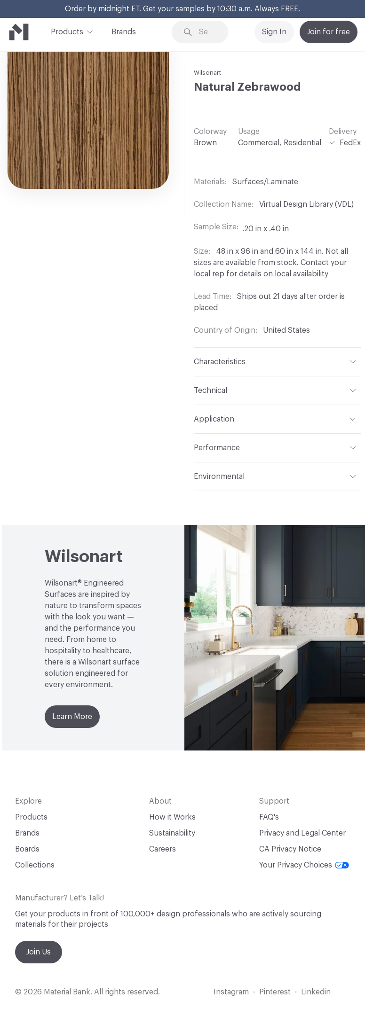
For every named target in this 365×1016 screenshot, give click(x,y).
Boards (27, 849)
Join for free (328, 32)
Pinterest (275, 992)
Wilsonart (207, 73)
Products (67, 31)
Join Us (38, 952)
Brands (123, 32)
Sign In (274, 32)
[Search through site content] (206, 32)
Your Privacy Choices (304, 865)
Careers (162, 849)
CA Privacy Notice (290, 849)
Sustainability (172, 833)
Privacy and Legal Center (302, 833)
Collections (35, 865)
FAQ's (269, 817)
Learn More (72, 716)
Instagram (231, 992)
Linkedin (316, 992)
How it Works (172, 817)
